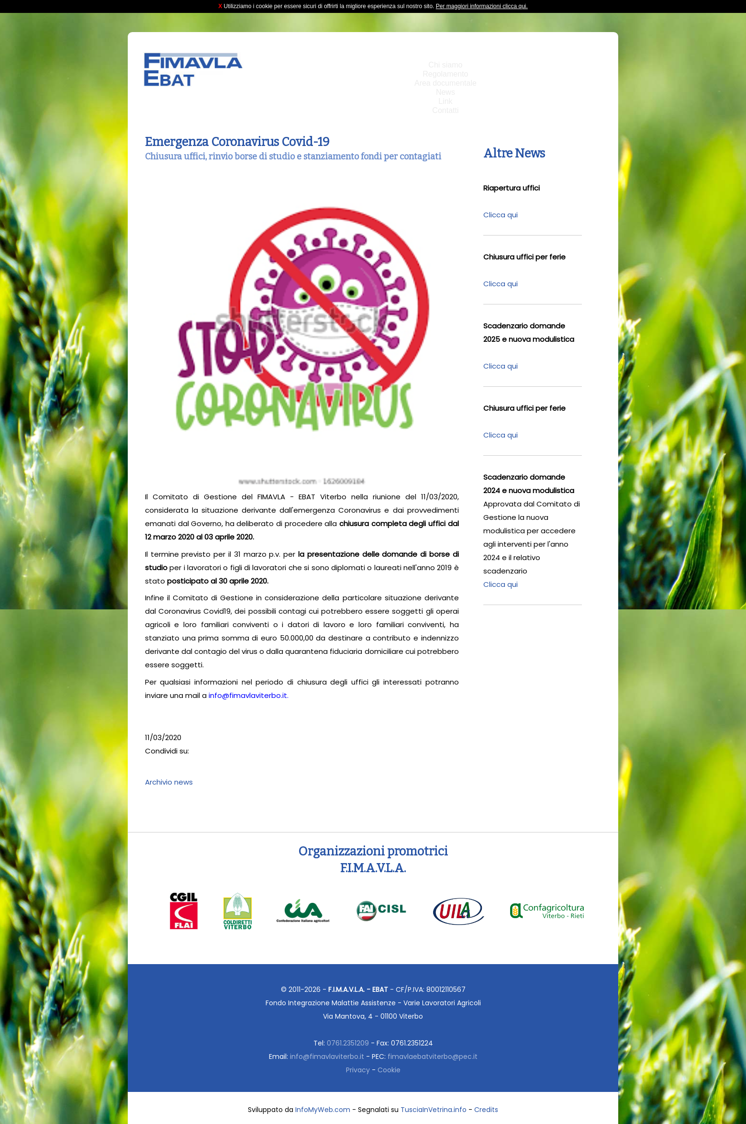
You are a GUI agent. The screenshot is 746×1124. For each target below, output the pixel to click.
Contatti (445, 110)
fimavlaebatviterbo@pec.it (433, 1056)
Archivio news (169, 782)
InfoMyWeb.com (322, 1109)
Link (445, 101)
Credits (486, 1109)
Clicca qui (500, 215)
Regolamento (445, 74)
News (445, 92)
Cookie (389, 1070)
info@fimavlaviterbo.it (327, 1056)
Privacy (358, 1070)
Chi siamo (445, 65)
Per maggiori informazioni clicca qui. (482, 6)
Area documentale (445, 83)
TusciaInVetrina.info (434, 1109)
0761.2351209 (348, 1043)
